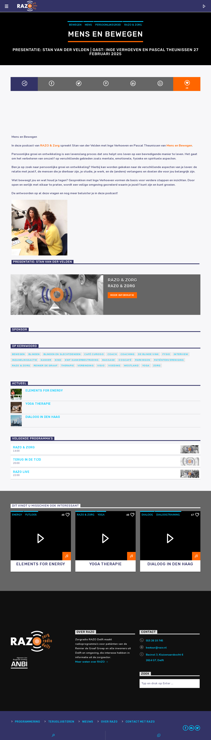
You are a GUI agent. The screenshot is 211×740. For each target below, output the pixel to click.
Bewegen (75, 25)
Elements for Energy (44, 390)
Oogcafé (125, 359)
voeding (114, 365)
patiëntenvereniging (169, 359)
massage (108, 359)
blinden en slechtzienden (62, 354)
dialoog (147, 514)
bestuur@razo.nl (156, 647)
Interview (181, 354)
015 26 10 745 (154, 640)
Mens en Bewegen (179, 146)
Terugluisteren (61, 721)
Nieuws (87, 721)
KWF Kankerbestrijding (81, 359)
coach (112, 354)
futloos (31, 514)
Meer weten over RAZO (91, 662)
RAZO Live (21, 472)
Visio (101, 365)
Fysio (166, 354)
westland (131, 365)
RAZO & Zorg (133, 25)
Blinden (34, 354)
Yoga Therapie (38, 403)
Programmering (27, 721)
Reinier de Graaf (45, 365)
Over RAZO (109, 721)
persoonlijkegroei (108, 25)
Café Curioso (94, 354)
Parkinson (142, 359)
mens (88, 25)
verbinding (86, 365)
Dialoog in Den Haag (42, 417)
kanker (46, 359)
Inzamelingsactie (24, 359)
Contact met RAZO (140, 721)
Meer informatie (122, 295)
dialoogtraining (168, 514)
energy (17, 514)
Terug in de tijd (27, 459)
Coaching (128, 354)
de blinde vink (148, 354)
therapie (67, 365)
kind (58, 359)
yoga (146, 365)
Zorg (157, 365)
